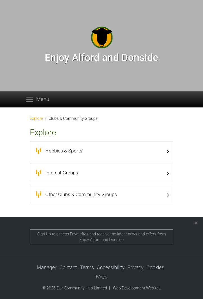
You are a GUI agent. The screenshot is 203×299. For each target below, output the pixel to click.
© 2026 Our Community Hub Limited (74, 288)
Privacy (135, 268)
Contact (68, 268)
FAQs (101, 277)
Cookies (155, 268)
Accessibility (111, 268)
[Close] (196, 223)
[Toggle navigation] (39, 99)
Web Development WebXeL (137, 288)
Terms (87, 268)
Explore (36, 118)
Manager (47, 268)
